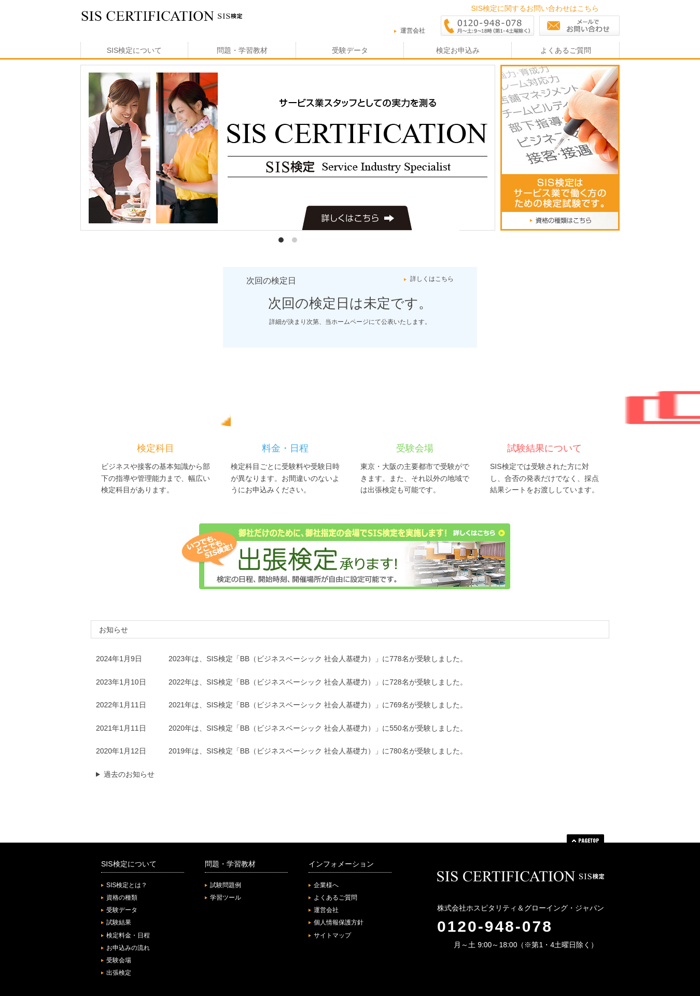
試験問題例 (225, 885)
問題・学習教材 (242, 50)
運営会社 (412, 30)
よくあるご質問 (565, 50)
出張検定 (118, 972)
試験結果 (118, 922)
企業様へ (326, 885)
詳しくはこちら (432, 278)
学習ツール (225, 897)
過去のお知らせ (129, 774)
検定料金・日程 (128, 935)
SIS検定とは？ (126, 885)
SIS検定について (134, 50)
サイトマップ (332, 935)
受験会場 (118, 960)
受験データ (350, 50)
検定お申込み (458, 50)
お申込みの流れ (128, 947)
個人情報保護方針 (338, 922)
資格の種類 (121, 897)
